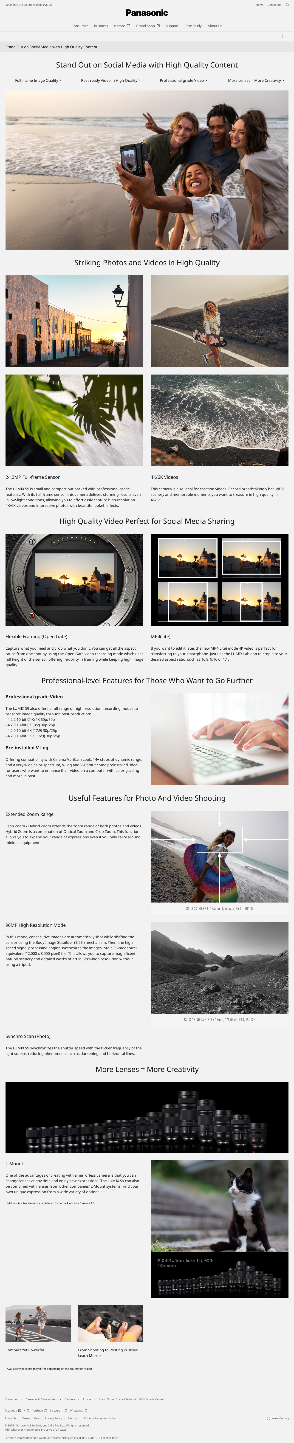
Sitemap (73, 1418)
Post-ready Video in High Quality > (110, 80)
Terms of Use (30, 1418)
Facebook (13, 1410)
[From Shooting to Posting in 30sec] (110, 1323)
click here (112, 1438)
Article (87, 1399)
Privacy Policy (53, 1418)
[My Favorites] (283, 36)
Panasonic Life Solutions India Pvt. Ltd (28, 5)
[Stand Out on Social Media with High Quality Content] (147, 170)
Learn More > (89, 1355)
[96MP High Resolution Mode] (219, 974)
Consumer (11, 1399)
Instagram (58, 1410)
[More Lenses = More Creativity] (147, 1117)
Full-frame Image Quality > (38, 80)
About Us (10, 1418)
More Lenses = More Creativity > (256, 80)
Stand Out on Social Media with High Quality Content (132, 1399)
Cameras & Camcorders (41, 1399)
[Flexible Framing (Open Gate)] (74, 580)
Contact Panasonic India (99, 1418)
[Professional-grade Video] (219, 739)
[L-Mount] (219, 1229)
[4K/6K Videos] (219, 420)
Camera (70, 1399)
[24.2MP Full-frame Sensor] (74, 420)
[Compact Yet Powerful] (38, 1323)
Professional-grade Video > (183, 80)
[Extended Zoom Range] (219, 863)
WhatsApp (78, 1410)
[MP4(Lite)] (219, 580)
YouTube (39, 1410)
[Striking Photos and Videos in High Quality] (74, 321)
